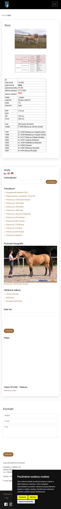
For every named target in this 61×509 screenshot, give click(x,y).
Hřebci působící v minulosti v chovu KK (20, 196)
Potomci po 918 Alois (14, 228)
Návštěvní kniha (10, 391)
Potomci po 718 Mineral (15, 225)
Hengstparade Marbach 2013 (17, 192)
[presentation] (20, 323)
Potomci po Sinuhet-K (14, 235)
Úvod (4, 15)
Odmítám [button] (33, 497)
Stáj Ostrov (10, 298)
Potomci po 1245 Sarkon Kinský (18, 200)
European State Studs (14, 301)
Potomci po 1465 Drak (14, 210)
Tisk (6, 498)
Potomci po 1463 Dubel (15, 203)
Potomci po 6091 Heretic (15, 221)
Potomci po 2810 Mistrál (15, 217)
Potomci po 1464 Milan (15, 207)
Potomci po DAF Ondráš (15, 232)
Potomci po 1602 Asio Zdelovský (18, 214)
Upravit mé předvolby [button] (26, 501)
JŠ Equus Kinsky (12, 294)
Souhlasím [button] (22, 497)
